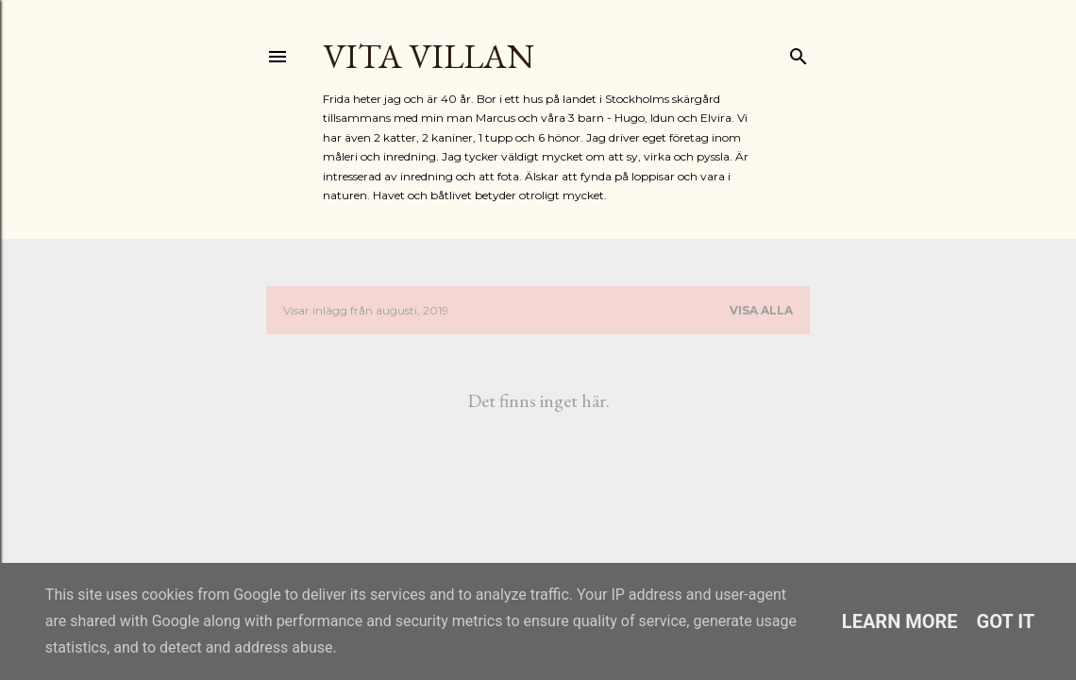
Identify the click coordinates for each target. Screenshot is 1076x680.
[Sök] (798, 52)
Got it (1006, 621)
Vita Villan (428, 56)
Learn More (900, 621)
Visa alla (761, 310)
